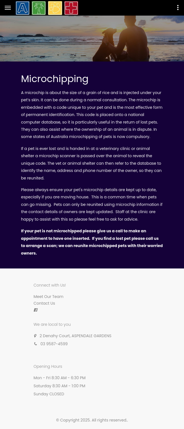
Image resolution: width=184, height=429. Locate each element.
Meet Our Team (48, 296)
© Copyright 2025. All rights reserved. (91, 420)
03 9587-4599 (54, 344)
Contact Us (44, 303)
